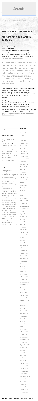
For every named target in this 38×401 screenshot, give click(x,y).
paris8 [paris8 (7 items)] (4, 208)
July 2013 (22, 263)
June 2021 (22, 138)
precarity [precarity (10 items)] (6, 212)
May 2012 (22, 290)
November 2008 (24, 371)
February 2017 (24, 201)
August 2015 (23, 237)
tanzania (26, 50)
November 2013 (24, 253)
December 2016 (24, 206)
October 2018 (24, 161)
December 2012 (24, 282)
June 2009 (23, 352)
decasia (19, 9)
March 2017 (23, 198)
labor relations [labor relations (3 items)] (5, 204)
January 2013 (23, 279)
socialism (21, 50)
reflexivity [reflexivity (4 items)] (9, 214)
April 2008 (23, 384)
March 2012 (23, 292)
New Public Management (27, 88)
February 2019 (24, 153)
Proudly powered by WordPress (10, 398)
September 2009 (25, 345)
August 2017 (23, 187)
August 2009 (23, 347)
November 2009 (24, 339)
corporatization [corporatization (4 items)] (6, 188)
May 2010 (22, 324)
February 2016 (24, 232)
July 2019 (22, 148)
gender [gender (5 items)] (4, 198)
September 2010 (24, 313)
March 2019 (23, 151)
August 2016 (23, 216)
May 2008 (23, 381)
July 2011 (22, 303)
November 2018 (24, 159)
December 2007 (24, 389)
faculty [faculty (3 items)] (15, 193)
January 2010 (24, 334)
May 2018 (22, 169)
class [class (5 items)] (8, 185)
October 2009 (24, 342)
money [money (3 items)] (13, 206)
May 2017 (22, 193)
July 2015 (22, 240)
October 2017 (23, 185)
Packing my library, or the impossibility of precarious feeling (9, 147)
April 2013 (23, 271)
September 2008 (25, 376)
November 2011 (24, 300)
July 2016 (22, 219)
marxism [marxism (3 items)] (10, 206)
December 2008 (24, 368)
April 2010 (23, 326)
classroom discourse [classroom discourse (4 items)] (7, 187)
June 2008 (23, 379)
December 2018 (24, 156)
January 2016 (23, 235)
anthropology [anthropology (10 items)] (8, 181)
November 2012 (24, 284)
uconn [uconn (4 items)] (10, 222)
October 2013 (24, 256)
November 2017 (24, 182)
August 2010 (23, 316)
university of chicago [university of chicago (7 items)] (9, 224)
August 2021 (23, 135)
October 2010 (24, 311)
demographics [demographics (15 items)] (9, 191)
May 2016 (22, 224)
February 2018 (24, 177)
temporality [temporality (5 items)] (5, 222)
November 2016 (24, 208)
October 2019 (24, 146)
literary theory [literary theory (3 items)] (10, 204)
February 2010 (24, 332)
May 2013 (22, 269)
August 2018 (23, 167)
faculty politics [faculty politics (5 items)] (6, 195)
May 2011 (22, 308)
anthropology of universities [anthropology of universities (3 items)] (7, 183)
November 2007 (24, 392)
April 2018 (23, 172)
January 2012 (23, 297)
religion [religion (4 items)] (14, 214)
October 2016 (24, 211)
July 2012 (22, 287)
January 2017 (23, 203)
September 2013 (24, 258)
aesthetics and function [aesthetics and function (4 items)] (8, 179)
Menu (18, 24)
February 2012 (24, 295)
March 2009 (23, 360)
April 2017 (23, 195)
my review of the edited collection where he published (18, 113)
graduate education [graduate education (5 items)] (12, 198)
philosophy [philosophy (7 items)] (11, 208)
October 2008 (24, 373)
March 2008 (23, 387)
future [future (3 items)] (12, 197)
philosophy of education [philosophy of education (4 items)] (8, 210)
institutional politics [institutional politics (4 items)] (7, 202)
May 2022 (23, 132)
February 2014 (24, 248)
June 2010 (23, 321)
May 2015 (22, 242)
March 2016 (23, 229)
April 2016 (23, 227)
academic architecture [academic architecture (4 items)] (7, 170)
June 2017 (22, 190)
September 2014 (24, 245)
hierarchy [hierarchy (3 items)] (4, 200)
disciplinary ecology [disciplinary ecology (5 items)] (7, 193)
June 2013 (22, 266)
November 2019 (24, 143)
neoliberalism (10, 48)
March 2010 (23, 329)
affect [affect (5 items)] (15, 179)
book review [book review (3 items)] (4, 185)
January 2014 (23, 250)
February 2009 (24, 363)
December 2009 (24, 337)
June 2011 (22, 305)
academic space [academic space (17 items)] (10, 174)
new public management (12, 50)
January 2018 (24, 180)
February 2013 (24, 277)
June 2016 (22, 222)
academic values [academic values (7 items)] (8, 177)
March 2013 (23, 274)
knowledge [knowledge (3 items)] (14, 202)
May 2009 (23, 355)
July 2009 (23, 350)
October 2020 (24, 140)
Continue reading (8, 115)
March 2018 (23, 174)
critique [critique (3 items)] (11, 188)
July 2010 (22, 318)
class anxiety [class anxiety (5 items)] (13, 185)
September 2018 (24, 164)
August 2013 (23, 261)
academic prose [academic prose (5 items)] (6, 172)
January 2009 (24, 366)
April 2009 (23, 358)
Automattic (30, 398)
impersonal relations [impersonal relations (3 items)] (10, 200)
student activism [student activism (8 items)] (8, 218)
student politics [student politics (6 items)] (7, 220)
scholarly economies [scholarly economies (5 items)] (8, 216)
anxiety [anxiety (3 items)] (14, 183)
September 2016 (24, 214)
